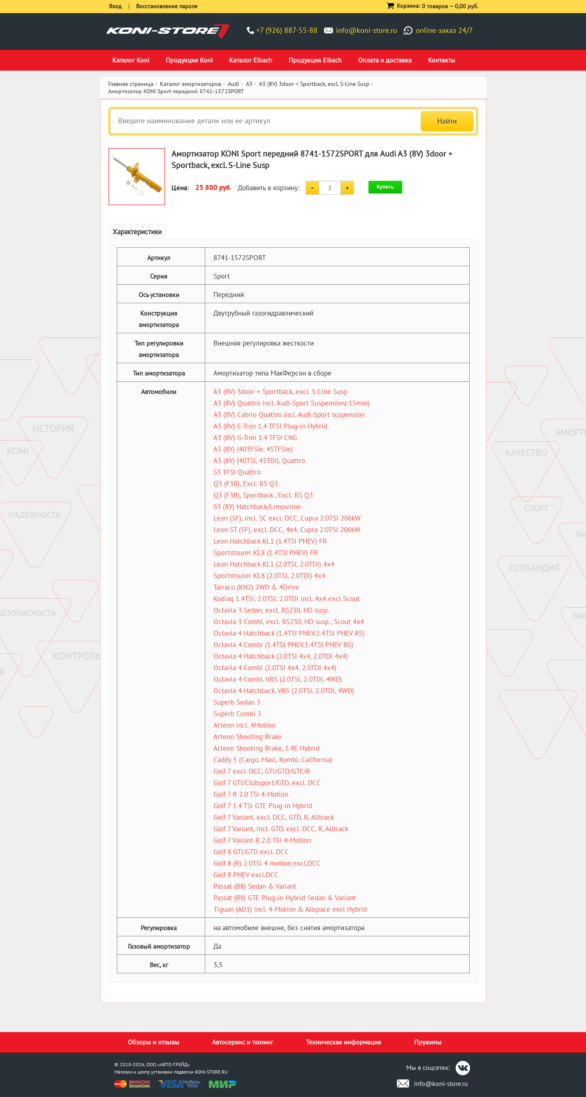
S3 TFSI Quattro (237, 472)
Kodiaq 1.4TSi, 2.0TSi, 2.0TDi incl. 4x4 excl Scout (286, 598)
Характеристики (137, 231)
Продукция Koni (189, 60)
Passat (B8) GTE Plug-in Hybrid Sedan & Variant (284, 897)
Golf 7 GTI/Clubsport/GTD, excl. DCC (267, 782)
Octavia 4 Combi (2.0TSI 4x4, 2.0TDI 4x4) (274, 667)
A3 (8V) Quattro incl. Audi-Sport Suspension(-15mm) (291, 403)
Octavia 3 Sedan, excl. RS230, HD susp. (271, 610)
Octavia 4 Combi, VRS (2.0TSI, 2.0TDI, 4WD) (277, 679)
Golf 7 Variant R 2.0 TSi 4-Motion (262, 840)
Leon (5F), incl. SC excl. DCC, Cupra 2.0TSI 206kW (287, 518)
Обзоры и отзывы (153, 1042)
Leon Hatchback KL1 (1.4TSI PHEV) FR (270, 541)
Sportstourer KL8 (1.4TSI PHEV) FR (265, 552)
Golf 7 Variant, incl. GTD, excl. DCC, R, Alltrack (280, 828)
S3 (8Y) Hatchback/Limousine (257, 506)
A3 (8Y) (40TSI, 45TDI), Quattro (259, 460)
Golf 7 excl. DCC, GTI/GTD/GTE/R (261, 771)
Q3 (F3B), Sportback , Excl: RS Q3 (263, 495)
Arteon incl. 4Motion (244, 725)
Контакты (441, 60)
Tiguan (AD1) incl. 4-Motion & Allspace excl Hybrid (290, 909)
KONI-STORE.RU (211, 1072)
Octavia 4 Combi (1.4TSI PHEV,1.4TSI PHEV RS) (283, 644)
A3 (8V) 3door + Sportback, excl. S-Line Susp (280, 391)
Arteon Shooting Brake (247, 736)
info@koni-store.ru (366, 30)
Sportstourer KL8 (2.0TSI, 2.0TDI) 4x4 (269, 575)
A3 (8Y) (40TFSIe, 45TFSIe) (253, 449)
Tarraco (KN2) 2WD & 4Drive (256, 587)
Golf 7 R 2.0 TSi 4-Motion (250, 794)
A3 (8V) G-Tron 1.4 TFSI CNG (255, 437)
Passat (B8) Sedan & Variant (254, 886)
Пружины (428, 1042)
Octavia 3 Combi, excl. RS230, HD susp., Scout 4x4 (288, 621)
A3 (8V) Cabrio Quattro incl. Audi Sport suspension (289, 414)
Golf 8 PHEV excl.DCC (245, 874)
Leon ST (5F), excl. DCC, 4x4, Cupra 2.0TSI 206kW (286, 529)
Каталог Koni (130, 60)
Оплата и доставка (385, 60)
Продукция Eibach (315, 60)
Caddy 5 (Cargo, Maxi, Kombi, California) (272, 759)
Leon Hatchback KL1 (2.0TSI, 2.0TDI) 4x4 (273, 564)
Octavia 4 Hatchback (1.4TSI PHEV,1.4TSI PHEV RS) (289, 633)
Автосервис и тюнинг (242, 1042)
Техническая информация (343, 1042)
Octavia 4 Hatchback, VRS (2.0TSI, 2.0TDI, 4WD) (283, 690)
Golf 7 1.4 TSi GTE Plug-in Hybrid (262, 805)
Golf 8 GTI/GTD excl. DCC (251, 851)
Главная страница (130, 84)
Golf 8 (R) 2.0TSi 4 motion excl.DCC (266, 863)
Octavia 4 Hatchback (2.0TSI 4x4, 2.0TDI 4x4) (280, 656)
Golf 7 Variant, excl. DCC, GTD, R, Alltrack (273, 817)
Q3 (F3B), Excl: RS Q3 (245, 483)
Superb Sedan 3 (236, 702)
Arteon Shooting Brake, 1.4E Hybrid (266, 748)
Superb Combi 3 (237, 713)
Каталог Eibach (250, 60)
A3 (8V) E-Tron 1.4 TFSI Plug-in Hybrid (270, 426)
